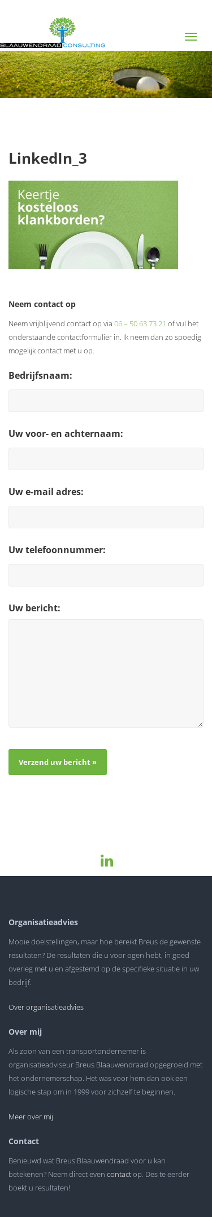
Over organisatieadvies (46, 1007)
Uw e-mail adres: (46, 491)
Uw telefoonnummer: (57, 550)
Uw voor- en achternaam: (65, 433)
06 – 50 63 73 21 (140, 323)
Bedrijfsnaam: (40, 375)
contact (119, 1174)
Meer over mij (30, 1116)
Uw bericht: (34, 608)
